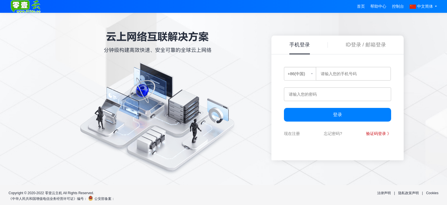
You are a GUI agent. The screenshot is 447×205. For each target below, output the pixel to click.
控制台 (398, 6)
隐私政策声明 (408, 193)
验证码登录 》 (378, 133)
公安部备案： (104, 199)
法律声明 (384, 193)
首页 (361, 6)
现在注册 (292, 133)
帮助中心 (378, 6)
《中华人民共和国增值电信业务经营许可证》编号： (48, 199)
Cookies (432, 193)
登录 (337, 114)
